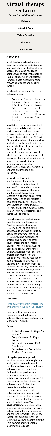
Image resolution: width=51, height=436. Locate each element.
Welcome (25, 21)
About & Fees (25, 28)
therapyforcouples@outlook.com (26, 306)
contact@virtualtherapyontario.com (25, 303)
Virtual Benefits (25, 35)
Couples (25, 42)
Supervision (25, 49)
